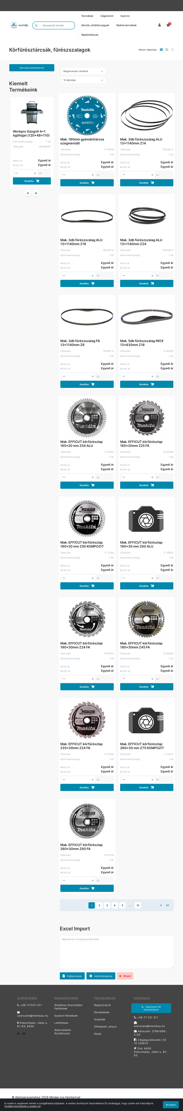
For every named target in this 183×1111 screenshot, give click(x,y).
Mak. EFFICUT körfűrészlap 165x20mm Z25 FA (141, 444)
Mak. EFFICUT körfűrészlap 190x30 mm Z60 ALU (141, 544)
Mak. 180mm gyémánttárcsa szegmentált (82, 141)
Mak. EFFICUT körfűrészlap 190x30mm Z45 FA (141, 645)
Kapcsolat (170, 3)
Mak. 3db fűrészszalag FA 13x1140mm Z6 (80, 343)
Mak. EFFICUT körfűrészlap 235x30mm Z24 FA (81, 746)
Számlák (99, 1019)
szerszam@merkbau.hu (42, 3)
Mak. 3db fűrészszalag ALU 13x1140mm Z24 (141, 242)
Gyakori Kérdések (66, 1015)
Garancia (160, 3)
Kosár (98, 1033)
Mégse (125, 975)
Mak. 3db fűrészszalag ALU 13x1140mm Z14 (141, 141)
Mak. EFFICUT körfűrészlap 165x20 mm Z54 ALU (81, 444)
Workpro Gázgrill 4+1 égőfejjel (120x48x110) (31, 133)
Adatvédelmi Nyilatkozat (62, 1031)
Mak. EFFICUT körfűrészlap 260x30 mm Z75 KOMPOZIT (142, 746)
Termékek (87, 15)
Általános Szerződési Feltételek (68, 1007)
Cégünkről (106, 15)
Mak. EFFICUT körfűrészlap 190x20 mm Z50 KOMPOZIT (82, 544)
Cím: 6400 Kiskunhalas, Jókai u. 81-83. (150, 1052)
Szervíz (125, 15)
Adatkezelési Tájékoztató (137, 5)
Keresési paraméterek (32, 67)
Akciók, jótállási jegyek (95, 25)
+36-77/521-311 (19, 5)
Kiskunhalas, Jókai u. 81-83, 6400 (32, 1024)
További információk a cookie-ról (22, 1106)
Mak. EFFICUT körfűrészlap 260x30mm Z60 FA (81, 847)
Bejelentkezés (89, 34)
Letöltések (61, 1022)
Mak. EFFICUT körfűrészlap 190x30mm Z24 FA (81, 645)
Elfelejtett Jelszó (105, 1026)
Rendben (171, 1104)
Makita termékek (126, 25)
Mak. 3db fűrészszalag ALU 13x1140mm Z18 (81, 242)
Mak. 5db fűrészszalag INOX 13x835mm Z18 (141, 343)
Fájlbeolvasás (72, 976)
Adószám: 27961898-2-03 (150, 1033)
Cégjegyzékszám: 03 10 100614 (150, 1041)
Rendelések (102, 1012)
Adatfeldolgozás (100, 976)
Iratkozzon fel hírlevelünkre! (151, 1008)
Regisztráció (102, 1005)
